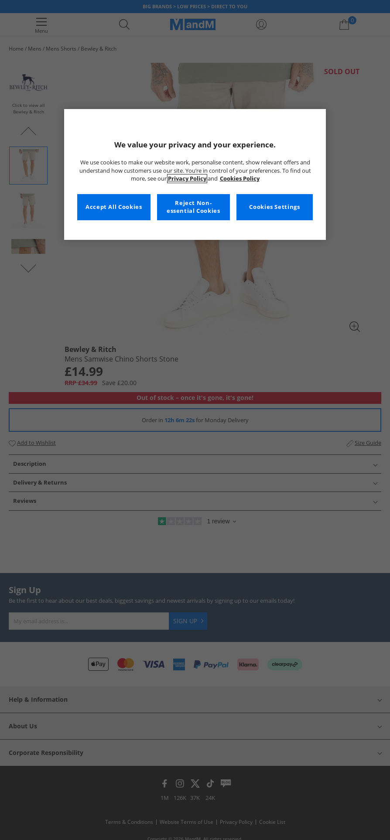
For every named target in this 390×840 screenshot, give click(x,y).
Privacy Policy (187, 178)
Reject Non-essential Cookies (193, 207)
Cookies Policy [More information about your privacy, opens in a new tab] (240, 178)
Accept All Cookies (114, 207)
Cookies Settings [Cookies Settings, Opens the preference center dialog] (274, 207)
